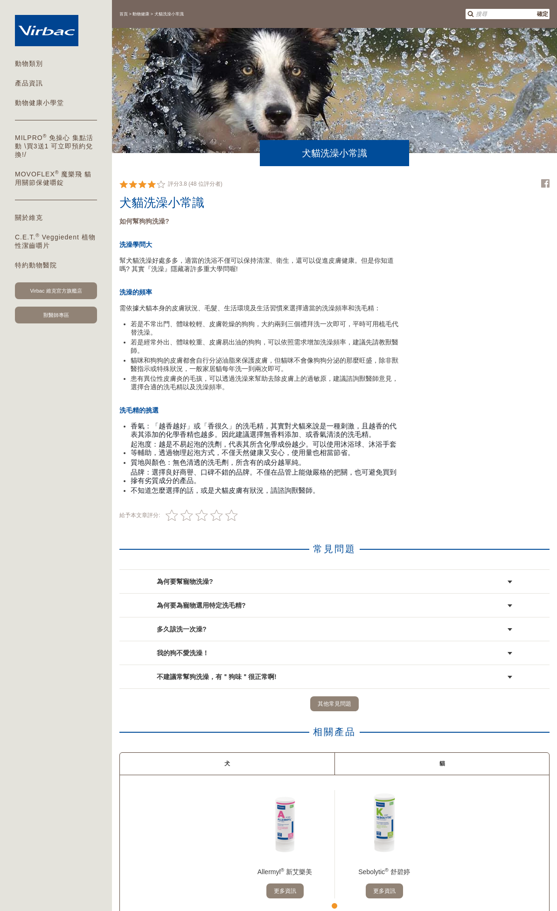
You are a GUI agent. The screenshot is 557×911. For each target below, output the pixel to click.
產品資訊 (29, 83)
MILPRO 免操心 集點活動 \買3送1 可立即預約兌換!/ (54, 145)
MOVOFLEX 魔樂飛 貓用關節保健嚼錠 (53, 177)
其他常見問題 (334, 704)
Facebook (545, 183)
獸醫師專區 (56, 315)
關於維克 (29, 217)
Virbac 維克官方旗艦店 (56, 291)
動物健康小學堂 (39, 102)
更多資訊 (285, 891)
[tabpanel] (284, 844)
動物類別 (29, 63)
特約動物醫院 (36, 265)
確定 (542, 14)
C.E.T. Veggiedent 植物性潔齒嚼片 (55, 240)
